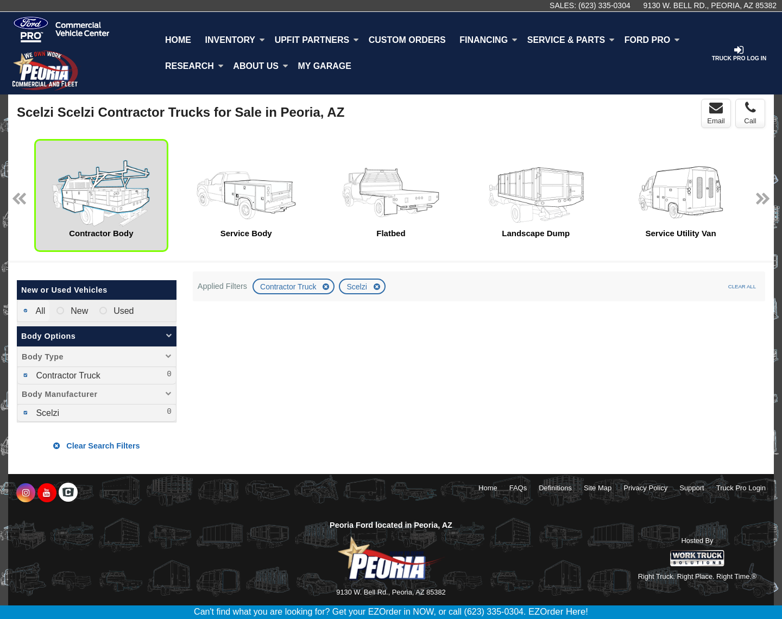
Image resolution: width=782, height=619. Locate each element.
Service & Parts (571, 40)
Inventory (235, 40)
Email (716, 113)
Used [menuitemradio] (122, 310)
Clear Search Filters (96, 445)
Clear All (742, 286)
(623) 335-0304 (604, 5)
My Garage (324, 66)
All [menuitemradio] (39, 310)
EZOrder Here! (558, 612)
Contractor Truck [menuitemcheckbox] (67, 375)
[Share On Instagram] (25, 493)
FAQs (518, 488)
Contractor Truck (289, 286)
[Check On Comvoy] (68, 493)
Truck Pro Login (741, 488)
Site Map (597, 488)
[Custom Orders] (407, 40)
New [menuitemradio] (78, 310)
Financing (488, 40)
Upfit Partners (317, 40)
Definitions (555, 488)
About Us (260, 66)
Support (691, 488)
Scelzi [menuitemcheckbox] (46, 413)
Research (194, 66)
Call (750, 113)
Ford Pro (652, 40)
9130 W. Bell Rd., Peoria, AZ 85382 (710, 5)
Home (178, 40)
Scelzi (357, 286)
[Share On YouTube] (46, 493)
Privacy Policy (645, 488)
